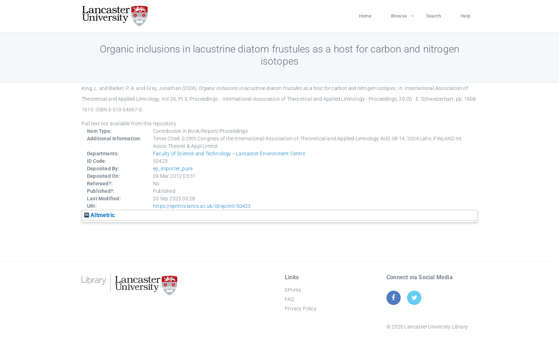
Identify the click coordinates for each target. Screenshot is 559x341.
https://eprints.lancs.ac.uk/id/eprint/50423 (202, 206)
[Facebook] (393, 297)
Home (365, 16)
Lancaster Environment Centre (270, 153)
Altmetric (99, 215)
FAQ (289, 299)
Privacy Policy (301, 308)
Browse (399, 16)
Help (465, 16)
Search (433, 16)
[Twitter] (414, 297)
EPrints (293, 290)
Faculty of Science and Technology (192, 153)
